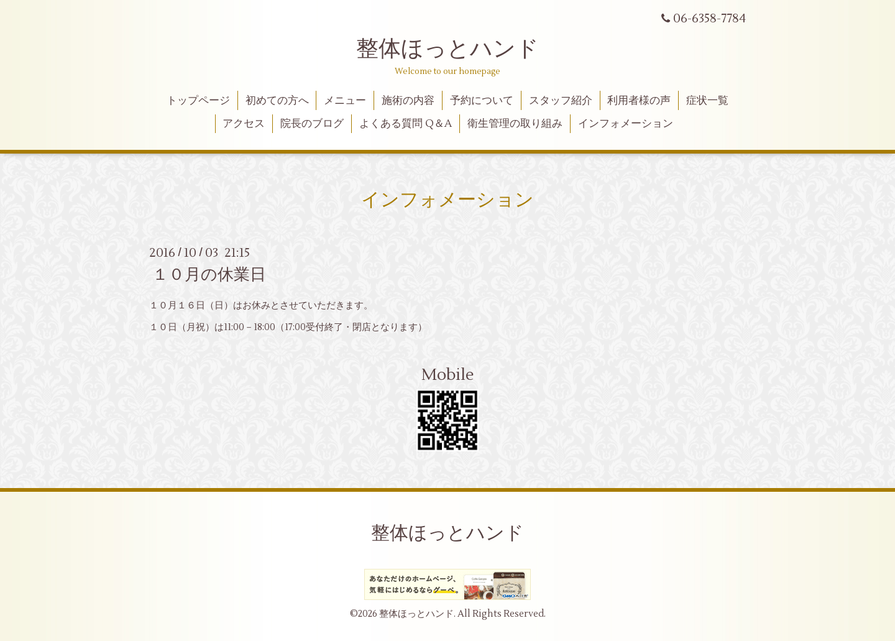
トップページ (198, 101)
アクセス (244, 124)
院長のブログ (312, 124)
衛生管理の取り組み (514, 124)
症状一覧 (707, 101)
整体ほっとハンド (447, 49)
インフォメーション (625, 124)
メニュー (345, 101)
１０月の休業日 (209, 274)
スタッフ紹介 (560, 101)
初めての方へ (277, 101)
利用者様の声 (639, 101)
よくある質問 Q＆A (405, 124)
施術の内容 (408, 101)
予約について (481, 101)
